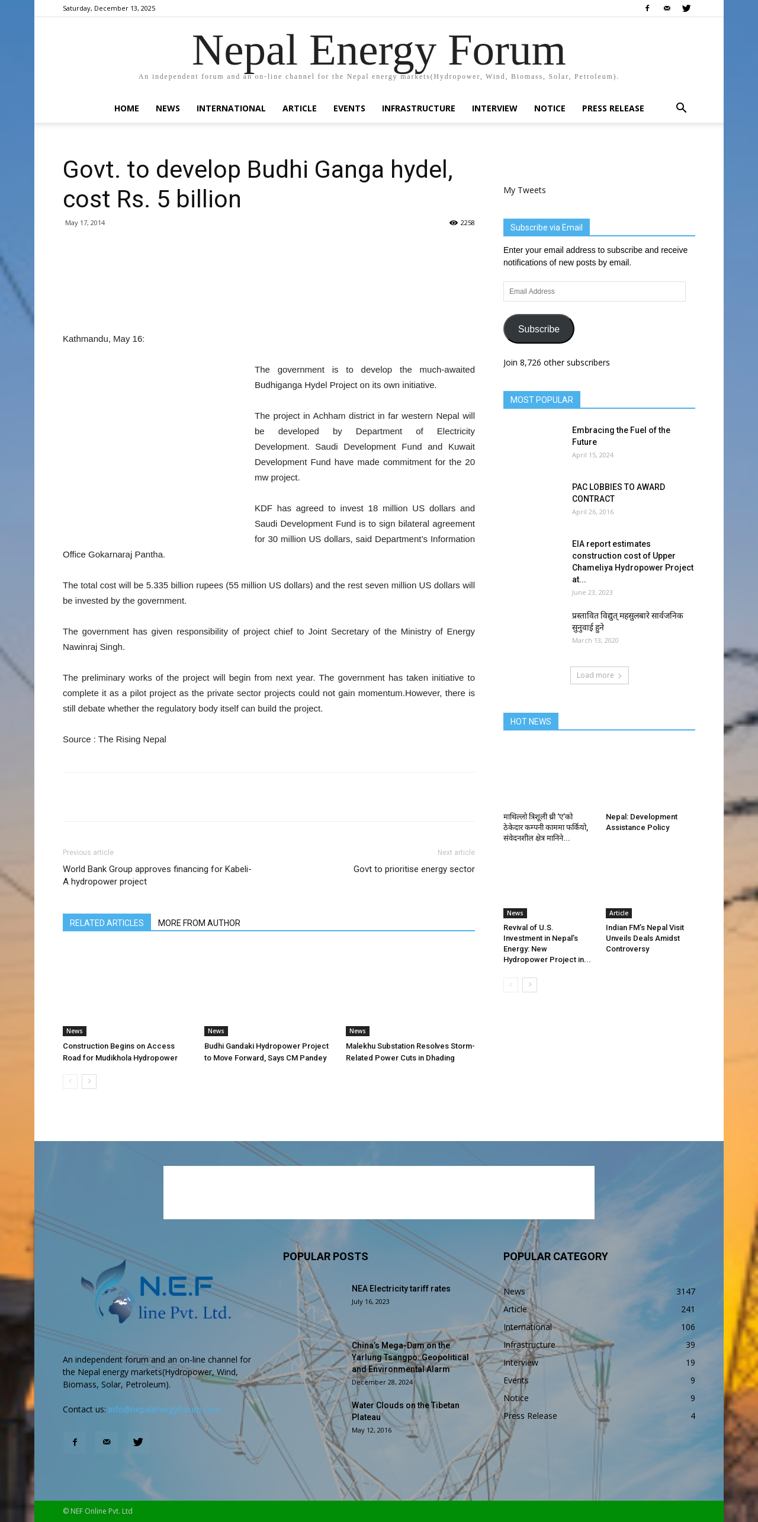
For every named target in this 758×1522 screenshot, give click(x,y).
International (231, 108)
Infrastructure (418, 108)
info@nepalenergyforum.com (164, 1409)
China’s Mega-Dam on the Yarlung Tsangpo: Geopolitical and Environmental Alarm (410, 1357)
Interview (495, 108)
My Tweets (524, 190)
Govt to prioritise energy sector (414, 869)
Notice (550, 108)
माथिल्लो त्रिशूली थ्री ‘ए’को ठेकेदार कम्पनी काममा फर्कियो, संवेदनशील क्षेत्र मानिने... (545, 827)
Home (126, 108)
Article (299, 108)
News (168, 108)
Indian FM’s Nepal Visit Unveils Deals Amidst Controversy (645, 938)
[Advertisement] (268, 301)
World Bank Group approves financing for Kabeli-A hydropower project (157, 875)
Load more (599, 675)
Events (349, 108)
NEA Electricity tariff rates (401, 1288)
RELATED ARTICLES (107, 923)
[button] (681, 109)
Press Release (613, 108)
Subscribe (539, 329)
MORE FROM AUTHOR (199, 923)
